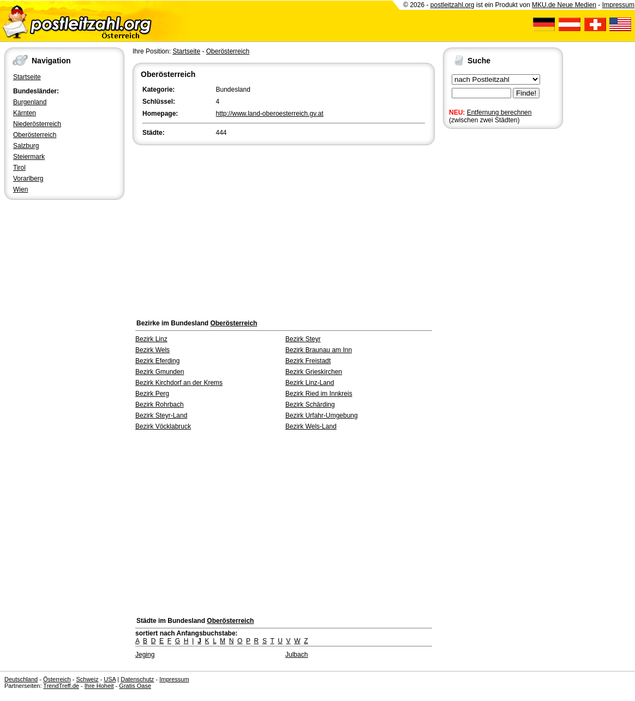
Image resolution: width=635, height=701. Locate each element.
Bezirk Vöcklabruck (163, 426)
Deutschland (21, 679)
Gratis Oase (135, 685)
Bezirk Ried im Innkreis (318, 393)
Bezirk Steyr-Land (161, 415)
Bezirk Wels (152, 350)
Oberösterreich (34, 135)
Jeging (144, 654)
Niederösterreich (37, 124)
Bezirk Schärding (310, 404)
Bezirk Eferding (157, 361)
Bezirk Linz (151, 339)
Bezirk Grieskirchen (313, 372)
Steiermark (29, 157)
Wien (20, 189)
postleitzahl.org (452, 5)
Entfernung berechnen (499, 112)
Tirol (19, 167)
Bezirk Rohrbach (159, 404)
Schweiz (87, 679)
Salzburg (26, 146)
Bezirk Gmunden (159, 372)
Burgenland (29, 102)
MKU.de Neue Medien (564, 5)
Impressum (618, 5)
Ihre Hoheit (99, 685)
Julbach (296, 654)
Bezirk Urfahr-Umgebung (321, 415)
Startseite (27, 77)
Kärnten (24, 113)
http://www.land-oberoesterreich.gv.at (270, 113)
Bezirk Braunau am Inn (318, 350)
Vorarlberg (28, 178)
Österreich (57, 679)
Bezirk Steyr (303, 339)
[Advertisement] (284, 229)
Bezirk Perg (152, 393)
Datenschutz (137, 679)
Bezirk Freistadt (308, 361)
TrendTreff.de (61, 685)
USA (110, 679)
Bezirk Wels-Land (311, 426)
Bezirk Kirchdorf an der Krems (179, 383)
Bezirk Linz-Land (309, 383)
